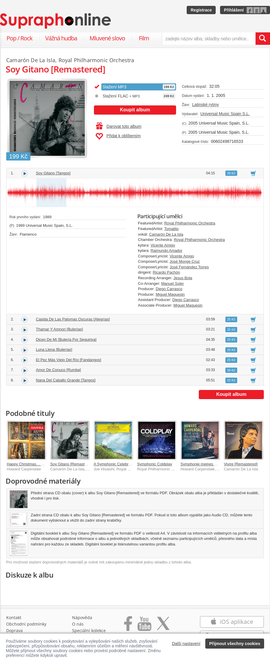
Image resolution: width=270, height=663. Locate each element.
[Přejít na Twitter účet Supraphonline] (163, 627)
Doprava (14, 630)
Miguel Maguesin (170, 294)
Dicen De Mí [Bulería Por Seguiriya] (66, 339)
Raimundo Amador (167, 250)
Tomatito (171, 228)
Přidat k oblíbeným (118, 136)
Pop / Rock (19, 38)
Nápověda (82, 617)
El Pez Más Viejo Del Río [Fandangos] (68, 360)
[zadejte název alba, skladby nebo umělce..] (209, 38)
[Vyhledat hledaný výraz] (262, 38)
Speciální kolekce (89, 630)
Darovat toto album (118, 126)
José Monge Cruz (185, 261)
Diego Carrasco (169, 289)
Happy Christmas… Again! (29, 464)
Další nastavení (186, 643)
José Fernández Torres (189, 267)
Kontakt (13, 617)
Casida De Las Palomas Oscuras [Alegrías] (73, 319)
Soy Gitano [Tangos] (53, 173)
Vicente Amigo (163, 245)
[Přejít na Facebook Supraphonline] (128, 627)
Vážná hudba (61, 38)
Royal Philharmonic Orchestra (189, 223)
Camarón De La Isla (166, 234)
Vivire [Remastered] (241, 464)
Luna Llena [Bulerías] (54, 349)
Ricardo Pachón (166, 272)
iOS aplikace (231, 622)
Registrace (201, 10)
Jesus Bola (182, 278)
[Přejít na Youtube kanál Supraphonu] (144, 627)
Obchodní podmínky (26, 624)
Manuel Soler (172, 283)
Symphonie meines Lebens (203, 464)
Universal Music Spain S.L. (225, 113)
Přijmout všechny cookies (234, 643)
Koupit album (135, 109)
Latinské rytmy (205, 104)
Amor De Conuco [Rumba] (58, 370)
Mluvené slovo (107, 38)
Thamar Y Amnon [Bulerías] (59, 329)
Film (144, 38)
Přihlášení (234, 10)
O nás (78, 624)
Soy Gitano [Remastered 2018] (76, 464)
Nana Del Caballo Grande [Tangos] (66, 380)
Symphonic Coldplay (154, 464)
